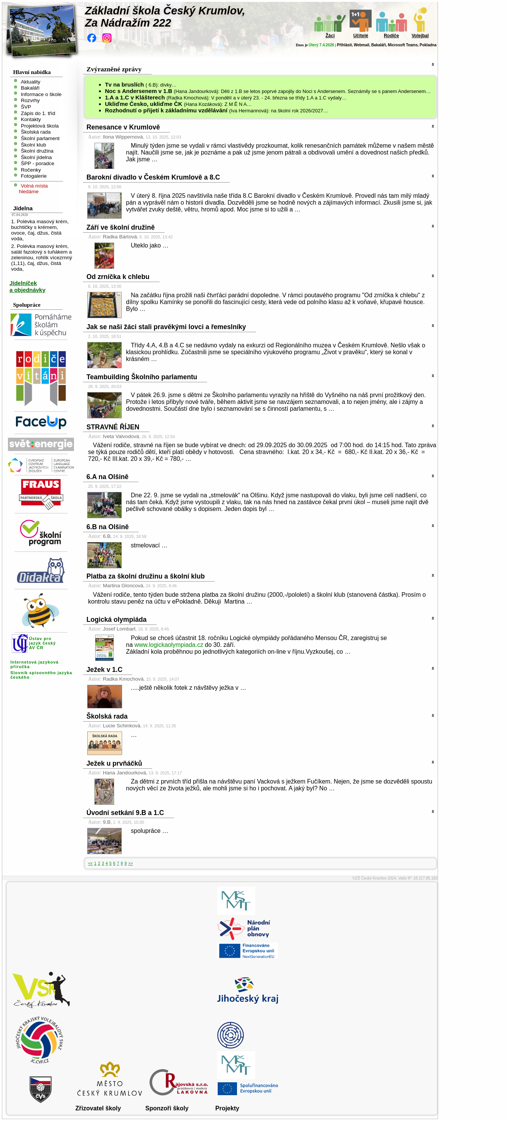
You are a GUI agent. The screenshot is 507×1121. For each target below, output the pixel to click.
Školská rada (36, 132)
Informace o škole (41, 94)
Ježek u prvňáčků (114, 763)
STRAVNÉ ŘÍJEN (112, 427)
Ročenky (31, 169)
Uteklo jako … (150, 245)
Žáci (329, 35)
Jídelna (23, 208)
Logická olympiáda (116, 619)
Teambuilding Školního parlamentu (141, 377)
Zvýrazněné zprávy (113, 69)
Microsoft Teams (403, 45)
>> (130, 863)
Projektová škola (40, 125)
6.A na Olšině (107, 477)
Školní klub (33, 144)
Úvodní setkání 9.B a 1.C (125, 813)
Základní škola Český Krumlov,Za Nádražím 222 (165, 17)
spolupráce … (149, 831)
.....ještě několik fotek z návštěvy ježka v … (188, 687)
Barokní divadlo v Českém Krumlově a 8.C (153, 177)
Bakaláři (378, 45)
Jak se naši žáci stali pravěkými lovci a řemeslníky (166, 327)
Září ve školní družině (120, 227)
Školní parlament (40, 138)
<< (90, 863)
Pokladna (428, 45)
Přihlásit (344, 45)
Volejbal (420, 35)
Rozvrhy (30, 100)
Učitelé (360, 35)
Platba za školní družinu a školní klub (145, 576)
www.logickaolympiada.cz (169, 645)
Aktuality (30, 81)
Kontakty (31, 119)
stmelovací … (149, 545)
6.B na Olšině (107, 527)
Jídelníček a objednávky (27, 286)
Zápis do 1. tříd (38, 113)
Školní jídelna (36, 157)
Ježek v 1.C (104, 669)
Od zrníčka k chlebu (117, 277)
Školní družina (37, 151)
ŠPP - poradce (37, 163)
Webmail (361, 45)
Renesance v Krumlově (123, 127)
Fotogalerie (34, 176)
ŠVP (26, 107)
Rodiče (391, 35)
